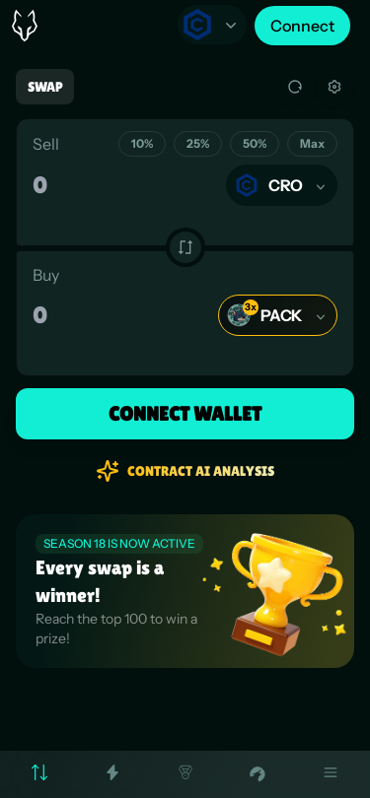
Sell (46, 144)
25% (197, 143)
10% (142, 143)
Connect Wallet (185, 414)
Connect (302, 25)
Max (312, 143)
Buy (46, 275)
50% (254, 143)
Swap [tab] (45, 87)
